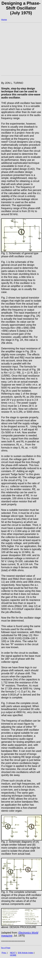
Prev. (4, 953)
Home (4, 19)
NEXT (13, 953)
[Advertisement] (20, 46)
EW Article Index (25, 953)
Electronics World (28, 932)
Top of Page (5, 948)
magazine (6, 935)
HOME (13, 955)
